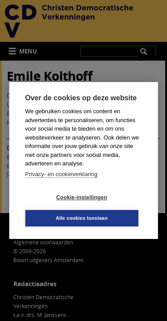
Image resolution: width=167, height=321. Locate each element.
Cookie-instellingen (81, 197)
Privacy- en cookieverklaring (61, 174)
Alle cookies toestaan (82, 218)
